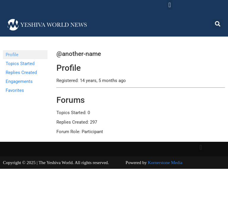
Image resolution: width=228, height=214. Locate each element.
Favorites (15, 90)
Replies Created (21, 72)
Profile (12, 54)
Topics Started (20, 63)
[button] (169, 5)
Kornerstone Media (165, 162)
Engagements (19, 81)
